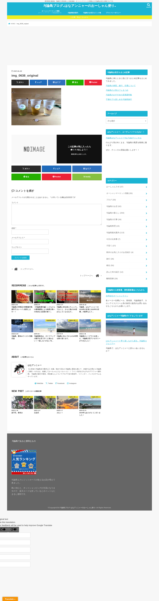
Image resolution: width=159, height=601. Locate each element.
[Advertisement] (79, 45)
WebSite (40, 383)
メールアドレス (18, 238)
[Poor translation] (13, 529)
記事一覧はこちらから (80, 17)
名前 (13, 228)
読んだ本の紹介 (114, 272)
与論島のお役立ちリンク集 (92, 13)
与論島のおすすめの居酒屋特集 (119, 95)
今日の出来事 (113, 239)
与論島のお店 (113, 206)
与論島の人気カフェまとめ (117, 90)
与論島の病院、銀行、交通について (121, 86)
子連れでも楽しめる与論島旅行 (119, 99)
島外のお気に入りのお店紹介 (119, 252)
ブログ (111, 200)
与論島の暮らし (115, 213)
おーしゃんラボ (114, 187)
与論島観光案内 (73, 13)
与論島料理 (112, 226)
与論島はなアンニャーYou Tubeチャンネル (123, 138)
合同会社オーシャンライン (117, 296)
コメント (14, 202)
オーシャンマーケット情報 (50, 12)
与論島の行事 (113, 219)
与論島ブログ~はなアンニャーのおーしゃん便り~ (79, 5)
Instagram (73, 383)
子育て (111, 246)
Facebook (60, 383)
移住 (110, 265)
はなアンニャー (35, 365)
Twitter (50, 383)
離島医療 (112, 278)
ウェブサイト (16, 247)
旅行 (110, 259)
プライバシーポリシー (113, 13)
